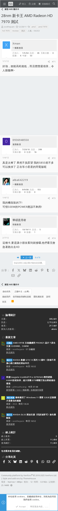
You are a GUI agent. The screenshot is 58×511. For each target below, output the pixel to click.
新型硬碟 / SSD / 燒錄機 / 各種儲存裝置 (24, 390)
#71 (54, 61)
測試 (23, 30)
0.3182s (43, 481)
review (15, 30)
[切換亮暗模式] (44, 4)
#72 (54, 158)
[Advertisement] (29, 106)
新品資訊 (10, 352)
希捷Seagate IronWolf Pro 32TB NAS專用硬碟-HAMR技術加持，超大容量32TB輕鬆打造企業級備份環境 (30, 380)
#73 (54, 198)
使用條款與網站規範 (22, 296)
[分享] (49, 61)
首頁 (4, 301)
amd (33, 26)
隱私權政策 (39, 296)
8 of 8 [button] (37, 257)
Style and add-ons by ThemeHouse (19, 478)
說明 (48, 296)
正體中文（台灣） (22, 291)
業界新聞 (10, 424)
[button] (4, 4)
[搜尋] (54, 4)
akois (54, 329)
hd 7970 (6, 30)
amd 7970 (42, 26)
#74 (54, 238)
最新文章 (10, 337)
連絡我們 (6, 296)
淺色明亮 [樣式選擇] (6, 291)
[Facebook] (2, 489)
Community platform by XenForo (29, 475)
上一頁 (26, 257)
